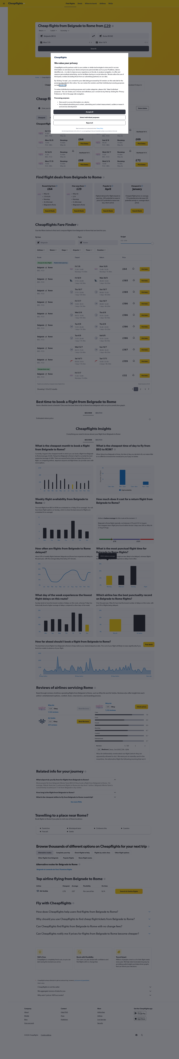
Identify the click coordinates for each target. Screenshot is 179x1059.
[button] (89, 112)
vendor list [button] (62, 85)
